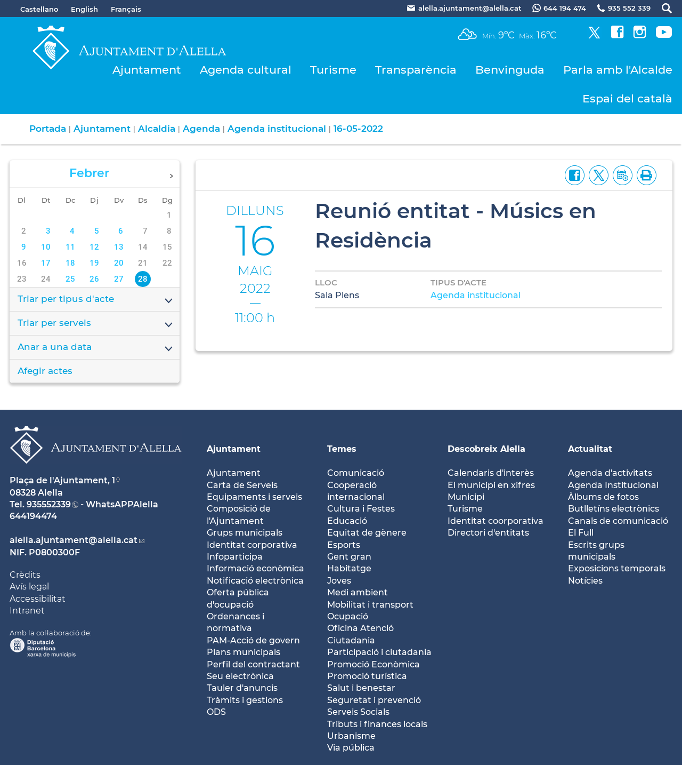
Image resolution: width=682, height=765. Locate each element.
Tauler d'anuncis (242, 688)
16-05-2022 (358, 128)
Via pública (351, 748)
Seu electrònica (240, 676)
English (84, 9)
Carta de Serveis (242, 485)
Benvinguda (510, 69)
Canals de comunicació (618, 521)
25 (70, 279)
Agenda (201, 128)
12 (94, 247)
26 (94, 279)
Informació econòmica (255, 568)
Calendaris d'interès (491, 473)
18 (70, 263)
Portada (47, 128)
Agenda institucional (277, 128)
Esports (343, 545)
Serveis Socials (358, 712)
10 (46, 247)
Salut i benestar (361, 688)
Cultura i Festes (361, 509)
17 (46, 263)
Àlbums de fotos (603, 497)
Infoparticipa (235, 557)
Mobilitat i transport (370, 605)
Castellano (39, 9)
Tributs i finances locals (377, 724)
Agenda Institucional (613, 485)
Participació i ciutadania (379, 652)
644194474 (33, 516)
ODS (216, 712)
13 (119, 247)
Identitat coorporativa (495, 521)
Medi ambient (357, 592)
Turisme (333, 69)
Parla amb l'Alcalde (617, 69)
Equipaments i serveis (254, 497)
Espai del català (627, 98)
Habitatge (349, 568)
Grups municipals (244, 533)
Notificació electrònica (255, 581)
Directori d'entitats (488, 533)
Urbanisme (351, 736)
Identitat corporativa (252, 545)
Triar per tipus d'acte (96, 299)
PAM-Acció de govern (253, 640)
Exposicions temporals (616, 568)
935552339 (49, 504)
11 (70, 247)
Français (126, 9)
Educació (347, 521)
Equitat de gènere (367, 533)
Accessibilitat (38, 599)
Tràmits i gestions (245, 700)
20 (119, 263)
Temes (341, 449)
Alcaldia (156, 128)
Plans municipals (243, 652)
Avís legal (29, 586)
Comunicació (355, 473)
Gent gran (349, 557)
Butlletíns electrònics (613, 509)
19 (94, 263)
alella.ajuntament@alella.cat (73, 540)
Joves (339, 581)
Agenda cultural (245, 69)
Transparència (416, 69)
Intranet (27, 610)
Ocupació (347, 616)
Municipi (466, 497)
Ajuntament (146, 69)
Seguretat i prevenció (374, 700)
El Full (581, 533)
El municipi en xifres (491, 485)
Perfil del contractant (253, 664)
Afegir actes (45, 370)
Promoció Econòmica (373, 664)
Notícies (585, 581)
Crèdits (25, 575)
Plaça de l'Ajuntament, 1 (62, 480)
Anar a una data (96, 347)
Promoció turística (367, 676)
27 (119, 279)
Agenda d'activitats (610, 473)
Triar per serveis (96, 323)
